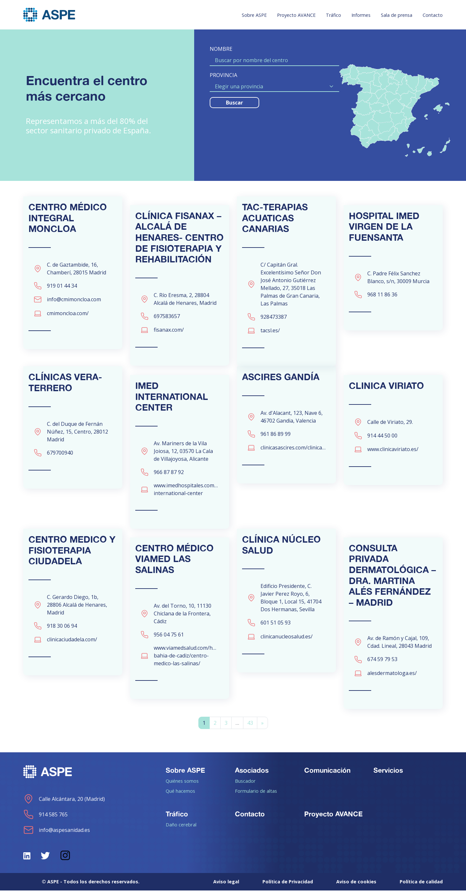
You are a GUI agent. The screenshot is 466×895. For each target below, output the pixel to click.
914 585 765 (45, 819)
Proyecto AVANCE (296, 15)
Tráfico (333, 15)
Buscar (234, 102)
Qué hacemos (180, 795)
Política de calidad (421, 886)
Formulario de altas (256, 795)
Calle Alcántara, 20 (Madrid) (64, 803)
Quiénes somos (182, 785)
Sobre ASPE (254, 15)
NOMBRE (221, 48)
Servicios (388, 774)
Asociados (252, 774)
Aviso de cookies (356, 886)
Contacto (433, 15)
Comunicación (327, 774)
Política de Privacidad (287, 886)
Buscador (245, 785)
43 (250, 727)
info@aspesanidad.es (56, 834)
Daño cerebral (181, 829)
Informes (361, 15)
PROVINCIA (223, 75)
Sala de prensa (396, 15)
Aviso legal (226, 886)
